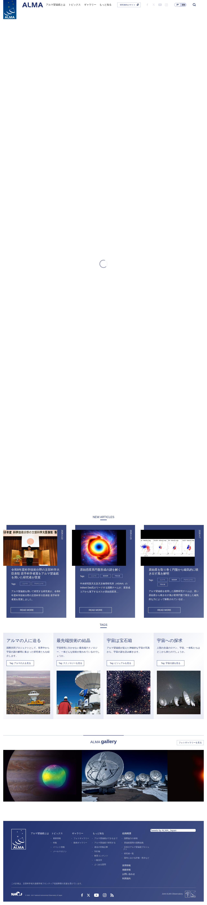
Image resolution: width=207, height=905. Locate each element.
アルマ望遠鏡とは (40, 833)
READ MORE (27, 610)
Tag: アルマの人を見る (20, 663)
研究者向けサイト (128, 5)
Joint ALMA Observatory (172, 894)
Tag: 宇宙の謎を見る (170, 663)
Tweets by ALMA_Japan (163, 830)
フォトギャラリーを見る (190, 743)
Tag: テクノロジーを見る (70, 663)
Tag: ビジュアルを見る (120, 663)
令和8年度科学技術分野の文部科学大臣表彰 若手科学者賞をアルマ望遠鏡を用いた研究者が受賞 (35, 573)
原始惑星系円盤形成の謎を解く (100, 569)
